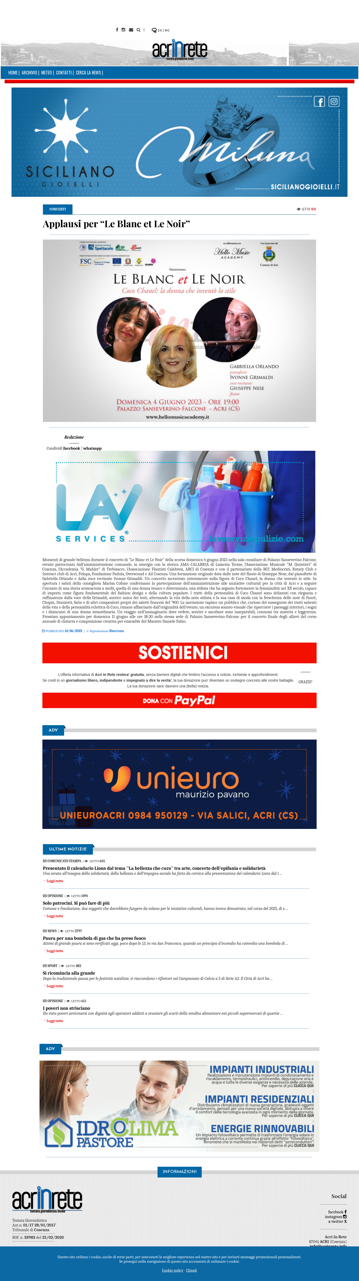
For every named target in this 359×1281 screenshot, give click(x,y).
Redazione (74, 437)
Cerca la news (88, 72)
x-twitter (337, 1221)
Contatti (64, 72)
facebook (337, 1212)
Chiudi (191, 1270)
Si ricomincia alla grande (69, 973)
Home (13, 72)
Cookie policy (172, 1270)
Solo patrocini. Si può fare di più (76, 903)
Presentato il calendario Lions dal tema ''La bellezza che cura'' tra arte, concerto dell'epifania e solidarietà (154, 868)
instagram (336, 1216)
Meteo (46, 72)
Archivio (29, 72)
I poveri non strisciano (66, 1008)
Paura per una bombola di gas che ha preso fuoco (94, 938)
